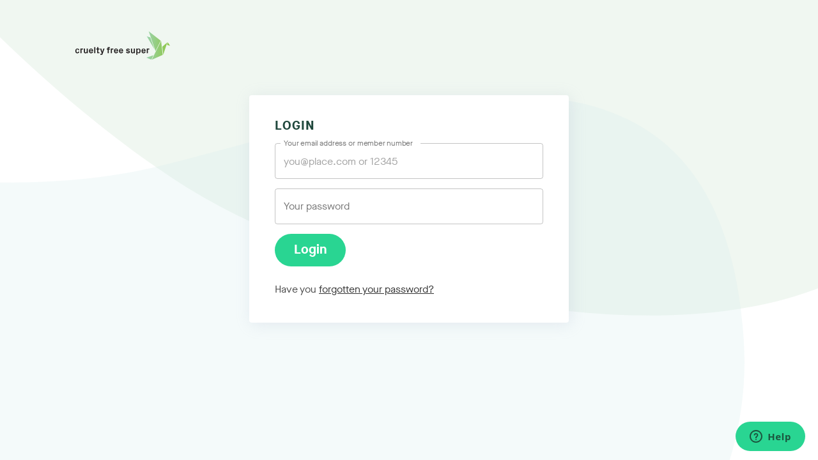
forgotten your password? (376, 289)
